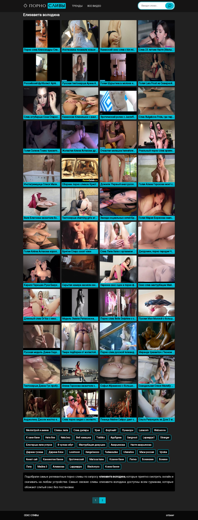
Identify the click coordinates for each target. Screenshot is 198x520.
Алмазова (58, 466)
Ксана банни (112, 466)
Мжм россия (146, 452)
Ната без (50, 437)
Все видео (94, 5)
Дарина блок (56, 452)
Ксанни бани (116, 459)
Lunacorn (143, 430)
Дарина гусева (34, 452)
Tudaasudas (111, 452)
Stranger (164, 437)
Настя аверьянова (140, 444)
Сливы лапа (61, 430)
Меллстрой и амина (37, 430)
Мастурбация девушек (92, 444)
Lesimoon (74, 452)
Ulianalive (128, 452)
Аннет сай (31, 459)
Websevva (160, 430)
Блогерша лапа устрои (39, 444)
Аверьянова (118, 444)
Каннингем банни (53, 459)
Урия (97, 430)
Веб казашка (83, 437)
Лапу (29, 466)
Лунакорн (127, 430)
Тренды (77, 5)
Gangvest (132, 437)
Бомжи (163, 459)
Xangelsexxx (92, 452)
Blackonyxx (93, 466)
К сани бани (33, 437)
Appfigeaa (115, 437)
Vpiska (163, 452)
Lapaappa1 (149, 437)
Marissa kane (96, 459)
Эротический (76, 459)
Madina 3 (42, 466)
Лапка (132, 459)
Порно (44, 6)
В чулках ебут (65, 444)
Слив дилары (81, 430)
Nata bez (65, 437)
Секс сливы (31, 515)
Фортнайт (110, 430)
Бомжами (147, 459)
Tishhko (100, 437)
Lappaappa (76, 466)
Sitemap (170, 515)
